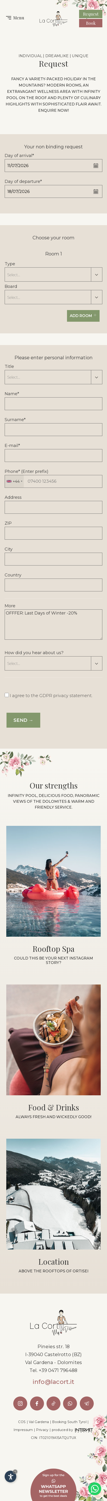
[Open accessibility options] (10, 1476)
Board (11, 286)
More (10, 605)
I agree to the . (51, 695)
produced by (73, 1430)
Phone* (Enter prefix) (26, 471)
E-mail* (12, 445)
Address (13, 497)
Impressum (23, 1430)
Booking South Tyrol (69, 1422)
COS (22, 1422)
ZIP (8, 523)
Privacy (42, 1430)
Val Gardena (39, 1422)
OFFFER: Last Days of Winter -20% (53, 624)
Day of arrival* (19, 155)
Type (10, 263)
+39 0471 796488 (58, 1370)
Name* (12, 393)
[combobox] (14, 481)
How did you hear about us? (34, 652)
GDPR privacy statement (65, 695)
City (9, 549)
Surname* (15, 419)
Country (13, 575)
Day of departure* (23, 181)
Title (9, 366)
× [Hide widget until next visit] (15, 1471)
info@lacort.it (53, 1382)
